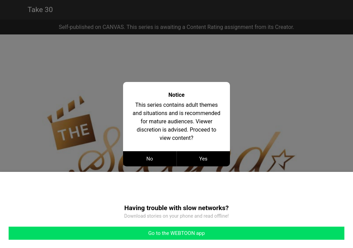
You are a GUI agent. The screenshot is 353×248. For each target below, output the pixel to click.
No (150, 159)
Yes (203, 159)
